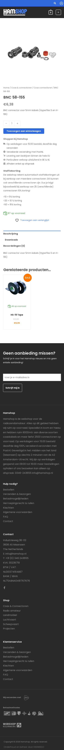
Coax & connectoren (21, 87)
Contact (8, 521)
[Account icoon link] (61, 3)
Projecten (9, 628)
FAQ (5, 516)
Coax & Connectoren (15, 606)
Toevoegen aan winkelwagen (24, 131)
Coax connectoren (43, 87)
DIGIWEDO (39, 746)
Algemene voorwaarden (17, 512)
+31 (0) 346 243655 (17, 558)
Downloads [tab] (11, 239)
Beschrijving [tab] (10, 233)
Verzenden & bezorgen (17, 494)
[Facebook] (4, 587)
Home (6, 87)
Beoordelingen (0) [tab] (14, 245)
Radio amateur (12, 610)
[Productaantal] (12, 123)
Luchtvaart (9, 619)
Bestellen (8, 489)
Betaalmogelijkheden (15, 498)
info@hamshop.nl (42, 473)
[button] (55, 3)
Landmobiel (10, 615)
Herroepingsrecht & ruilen (18, 503)
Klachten (8, 507)
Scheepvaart (11, 624)
